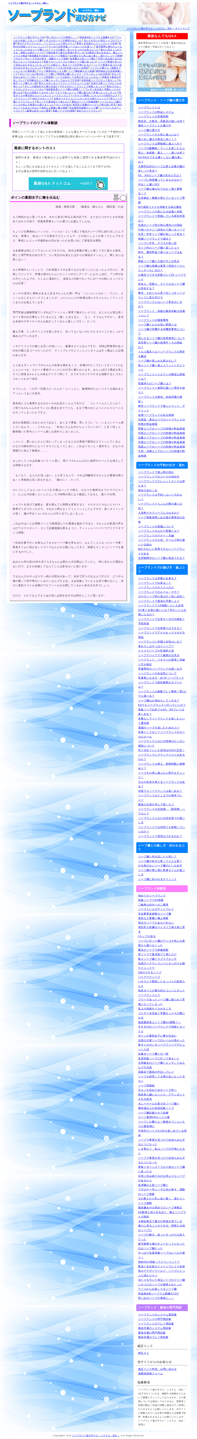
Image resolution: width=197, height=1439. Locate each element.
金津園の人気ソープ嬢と (83, 58)
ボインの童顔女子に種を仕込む (41, 86)
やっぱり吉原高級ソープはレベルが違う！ (71, 46)
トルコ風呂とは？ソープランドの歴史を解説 (161, 354)
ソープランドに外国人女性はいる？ (160, 641)
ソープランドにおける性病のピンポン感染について (161, 743)
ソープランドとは (149, 107)
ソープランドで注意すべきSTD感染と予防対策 (161, 621)
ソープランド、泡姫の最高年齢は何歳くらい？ (161, 313)
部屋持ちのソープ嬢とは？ (154, 383)
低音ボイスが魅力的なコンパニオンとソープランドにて (161, 993)
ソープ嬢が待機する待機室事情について (161, 331)
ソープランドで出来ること (154, 583)
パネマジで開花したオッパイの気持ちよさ (95, 95)
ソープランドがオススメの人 (156, 587)
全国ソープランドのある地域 (156, 415)
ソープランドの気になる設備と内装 (160, 211)
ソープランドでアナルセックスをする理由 (161, 635)
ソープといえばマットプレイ (156, 909)
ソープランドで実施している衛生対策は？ (161, 218)
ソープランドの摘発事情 (153, 320)
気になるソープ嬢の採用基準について (161, 338)
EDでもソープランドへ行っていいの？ (162, 705)
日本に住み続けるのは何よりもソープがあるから (161, 1178)
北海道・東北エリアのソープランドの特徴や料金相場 (161, 422)
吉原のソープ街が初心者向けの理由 (160, 225)
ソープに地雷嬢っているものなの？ (160, 179)
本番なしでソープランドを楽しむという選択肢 (161, 721)
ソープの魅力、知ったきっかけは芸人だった (75, 49)
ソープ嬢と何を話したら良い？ (157, 856)
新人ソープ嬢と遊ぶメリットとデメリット (161, 367)
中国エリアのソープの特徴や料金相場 (161, 442)
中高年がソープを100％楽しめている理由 (66, 68)
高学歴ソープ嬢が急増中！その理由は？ (160, 345)
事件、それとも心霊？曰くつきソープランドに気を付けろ (161, 295)
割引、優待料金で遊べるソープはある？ (160, 254)
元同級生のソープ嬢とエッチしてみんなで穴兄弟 (53, 80)
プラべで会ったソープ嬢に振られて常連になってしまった (86, 92)
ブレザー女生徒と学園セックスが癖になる (161, 1015)
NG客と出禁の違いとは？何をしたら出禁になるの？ (162, 612)
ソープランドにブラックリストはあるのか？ (161, 757)
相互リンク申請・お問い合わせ (157, 1369)
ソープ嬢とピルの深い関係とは (157, 324)
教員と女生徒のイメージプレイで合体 (97, 43)
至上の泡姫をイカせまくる (38, 92)
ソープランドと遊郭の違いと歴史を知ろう (161, 390)
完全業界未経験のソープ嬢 (83, 108)
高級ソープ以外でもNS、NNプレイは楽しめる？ (161, 712)
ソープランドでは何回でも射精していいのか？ (161, 829)
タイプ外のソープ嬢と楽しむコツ (159, 247)
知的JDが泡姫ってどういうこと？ (159, 1262)
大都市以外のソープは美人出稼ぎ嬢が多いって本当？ (161, 168)
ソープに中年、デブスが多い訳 (157, 243)
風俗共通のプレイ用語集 (153, 1337)
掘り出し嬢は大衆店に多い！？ (157, 139)
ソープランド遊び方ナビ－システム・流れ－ (28, 3)
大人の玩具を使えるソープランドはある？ (161, 784)
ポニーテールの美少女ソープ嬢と (38, 74)
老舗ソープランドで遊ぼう (154, 238)
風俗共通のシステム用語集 (154, 1328)
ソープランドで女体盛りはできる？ (160, 628)
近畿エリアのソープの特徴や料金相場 (161, 437)
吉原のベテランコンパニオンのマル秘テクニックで (81, 98)
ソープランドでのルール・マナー (159, 592)
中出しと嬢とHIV (149, 184)
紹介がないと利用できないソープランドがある (161, 551)
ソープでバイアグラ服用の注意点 (159, 655)
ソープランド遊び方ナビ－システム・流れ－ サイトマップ (158, 28)
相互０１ (143, 1353)
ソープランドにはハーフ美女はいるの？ (160, 304)
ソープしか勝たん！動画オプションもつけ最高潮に (161, 1124)
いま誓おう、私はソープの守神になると (69, 65)
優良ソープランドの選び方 (154, 125)
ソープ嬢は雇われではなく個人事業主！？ (160, 191)
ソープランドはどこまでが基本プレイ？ (160, 797)
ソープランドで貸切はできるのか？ (160, 836)
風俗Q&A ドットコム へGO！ (69, 185)
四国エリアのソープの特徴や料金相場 (161, 446)
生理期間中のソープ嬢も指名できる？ (161, 558)
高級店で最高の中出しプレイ (156, 1072)
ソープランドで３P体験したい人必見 (161, 605)
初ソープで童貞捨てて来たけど (53, 101)
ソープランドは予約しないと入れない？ (160, 497)
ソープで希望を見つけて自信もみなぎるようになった (161, 1142)
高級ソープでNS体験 (64, 110)
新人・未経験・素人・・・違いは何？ (161, 152)
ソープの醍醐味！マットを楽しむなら (161, 148)
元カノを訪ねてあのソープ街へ (157, 1090)
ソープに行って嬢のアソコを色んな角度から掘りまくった (161, 943)
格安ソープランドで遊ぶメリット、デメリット (161, 408)
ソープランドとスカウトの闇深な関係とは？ (161, 376)
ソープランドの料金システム (156, 112)
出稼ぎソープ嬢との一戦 (153, 1053)
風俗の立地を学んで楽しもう (156, 804)
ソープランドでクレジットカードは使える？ (161, 483)
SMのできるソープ (42, 98)
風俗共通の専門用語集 (152, 1332)
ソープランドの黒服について (156, 526)
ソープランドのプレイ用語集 (156, 1323)
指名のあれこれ (147, 490)
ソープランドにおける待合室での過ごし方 (161, 820)
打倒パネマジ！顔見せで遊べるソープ (161, 229)
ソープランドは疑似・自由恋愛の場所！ (160, 399)
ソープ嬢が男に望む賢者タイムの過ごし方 (161, 872)
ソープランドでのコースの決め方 (159, 476)
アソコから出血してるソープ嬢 (157, 1289)
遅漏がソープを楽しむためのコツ (159, 727)
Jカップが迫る (63, 104)
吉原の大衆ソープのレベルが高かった (161, 1040)
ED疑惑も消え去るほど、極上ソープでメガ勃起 (162, 1214)
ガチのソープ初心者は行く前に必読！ (161, 596)
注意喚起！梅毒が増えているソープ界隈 (161, 200)
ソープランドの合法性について (157, 673)
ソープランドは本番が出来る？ (157, 578)
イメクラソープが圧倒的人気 (156, 650)
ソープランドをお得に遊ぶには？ (159, 134)
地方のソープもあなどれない (156, 922)
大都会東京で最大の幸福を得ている (65, 52)
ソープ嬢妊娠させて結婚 (81, 71)
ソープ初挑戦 (46, 77)
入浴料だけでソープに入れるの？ (159, 512)
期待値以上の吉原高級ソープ (156, 1108)
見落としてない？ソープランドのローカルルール (161, 734)
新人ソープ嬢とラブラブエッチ (157, 959)
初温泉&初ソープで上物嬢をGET (97, 37)
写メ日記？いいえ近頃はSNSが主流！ (161, 750)
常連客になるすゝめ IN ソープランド (161, 677)
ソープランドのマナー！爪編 (156, 535)
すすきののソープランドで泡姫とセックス (82, 86)
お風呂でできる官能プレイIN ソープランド (162, 277)
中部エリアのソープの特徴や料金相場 (161, 433)
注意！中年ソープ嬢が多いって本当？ (161, 234)
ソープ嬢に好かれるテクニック (157, 879)
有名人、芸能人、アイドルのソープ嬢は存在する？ (161, 286)
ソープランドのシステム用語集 (157, 1314)
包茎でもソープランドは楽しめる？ (160, 791)
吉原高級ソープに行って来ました (99, 80)
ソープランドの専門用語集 (154, 1319)
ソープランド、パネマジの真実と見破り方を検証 (161, 662)
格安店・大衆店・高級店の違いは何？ (161, 121)
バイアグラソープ (149, 977)
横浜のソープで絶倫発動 (85, 101)
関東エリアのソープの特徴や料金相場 (161, 428)
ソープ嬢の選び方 (149, 130)
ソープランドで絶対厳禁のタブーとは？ (160, 684)
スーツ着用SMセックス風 (52, 71)
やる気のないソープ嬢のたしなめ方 (160, 865)
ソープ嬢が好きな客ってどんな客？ (160, 861)
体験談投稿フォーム (150, 1373)
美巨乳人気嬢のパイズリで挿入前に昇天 (94, 104)
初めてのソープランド (88, 110)
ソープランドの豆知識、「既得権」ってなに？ (161, 811)
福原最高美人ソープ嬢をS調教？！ (64, 89)
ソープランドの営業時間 (153, 116)
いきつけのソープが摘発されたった (63, 40)
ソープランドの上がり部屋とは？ (159, 531)
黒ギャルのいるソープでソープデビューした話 (64, 83)
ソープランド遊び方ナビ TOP (29, 37)
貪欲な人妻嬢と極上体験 (54, 108)
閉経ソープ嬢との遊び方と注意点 (159, 261)
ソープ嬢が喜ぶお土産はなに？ (157, 360)
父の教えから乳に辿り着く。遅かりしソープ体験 (95, 55)
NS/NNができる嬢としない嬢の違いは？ (160, 159)
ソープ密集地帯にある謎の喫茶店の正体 (161, 519)
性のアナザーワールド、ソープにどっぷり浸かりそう (46, 43)
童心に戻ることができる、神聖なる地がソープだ (161, 1228)
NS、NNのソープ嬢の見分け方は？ (160, 175)
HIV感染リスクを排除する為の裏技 (160, 207)
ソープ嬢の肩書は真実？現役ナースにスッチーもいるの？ (161, 268)
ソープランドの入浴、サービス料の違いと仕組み (161, 542)
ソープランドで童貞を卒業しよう (159, 601)
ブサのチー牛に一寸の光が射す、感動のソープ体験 (40, 58)
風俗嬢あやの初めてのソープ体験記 (48, 55)
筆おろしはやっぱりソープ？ (156, 646)
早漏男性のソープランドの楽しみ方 (160, 668)
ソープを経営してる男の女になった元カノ (77, 77)
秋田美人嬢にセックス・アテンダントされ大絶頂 (83, 74)
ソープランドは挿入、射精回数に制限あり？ (161, 766)
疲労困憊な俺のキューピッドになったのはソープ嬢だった (161, 1246)
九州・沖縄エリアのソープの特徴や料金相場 (161, 453)
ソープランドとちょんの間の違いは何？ (160, 506)
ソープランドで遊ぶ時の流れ (156, 472)
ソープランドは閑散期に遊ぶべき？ (160, 143)
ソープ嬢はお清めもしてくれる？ (159, 700)
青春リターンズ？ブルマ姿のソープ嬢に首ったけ (70, 62)
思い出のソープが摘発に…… (62, 37)
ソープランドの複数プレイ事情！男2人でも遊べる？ (162, 694)
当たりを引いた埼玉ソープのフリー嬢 (161, 1280)
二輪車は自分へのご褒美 (37, 110)
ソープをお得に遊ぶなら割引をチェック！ (161, 775)
